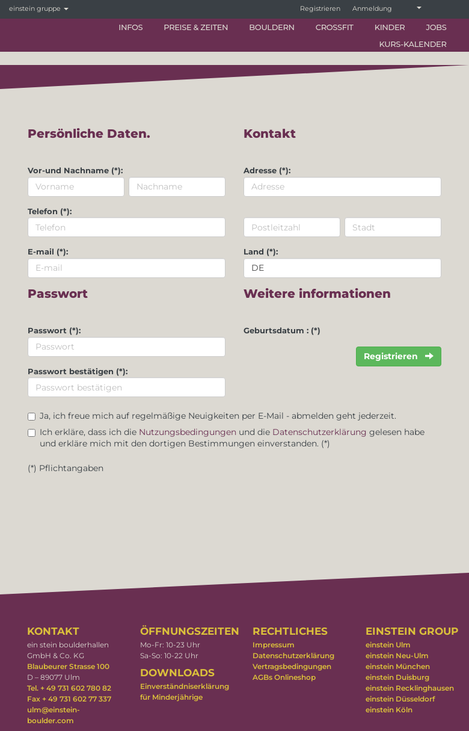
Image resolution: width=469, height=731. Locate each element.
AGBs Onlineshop (284, 677)
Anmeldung (372, 8)
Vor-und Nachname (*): (75, 170)
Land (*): (261, 251)
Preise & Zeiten (196, 27)
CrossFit (335, 27)
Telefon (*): (50, 211)
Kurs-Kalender (412, 44)
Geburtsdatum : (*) (282, 330)
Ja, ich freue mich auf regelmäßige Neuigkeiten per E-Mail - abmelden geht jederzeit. (218, 416)
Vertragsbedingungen (292, 666)
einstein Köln (389, 709)
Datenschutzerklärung (319, 432)
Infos (130, 27)
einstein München (398, 666)
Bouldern (271, 27)
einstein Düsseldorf (400, 698)
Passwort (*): (54, 330)
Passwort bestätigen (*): (77, 371)
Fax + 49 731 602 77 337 (69, 698)
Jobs (436, 27)
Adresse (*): (267, 170)
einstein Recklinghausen (410, 687)
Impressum (274, 644)
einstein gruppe (39, 8)
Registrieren (320, 8)
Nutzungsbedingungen (187, 432)
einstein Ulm (388, 644)
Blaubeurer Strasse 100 (68, 666)
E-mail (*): (48, 251)
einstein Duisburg (397, 677)
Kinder (390, 27)
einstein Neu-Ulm (397, 655)
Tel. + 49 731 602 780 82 (69, 687)
